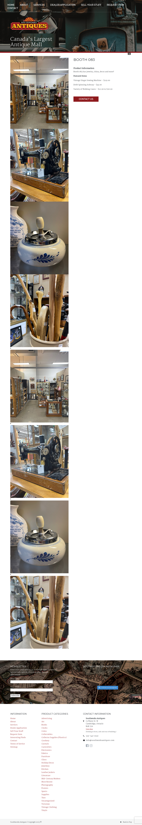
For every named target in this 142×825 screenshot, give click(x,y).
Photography (47, 784)
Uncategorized (47, 800)
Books (44, 724)
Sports (44, 790)
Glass (44, 759)
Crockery (45, 740)
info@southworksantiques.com (98, 739)
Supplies (45, 794)
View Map (89, 728)
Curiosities (46, 746)
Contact (12, 8)
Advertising (46, 718)
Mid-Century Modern (50, 778)
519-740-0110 (90, 735)
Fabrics (44, 752)
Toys (43, 797)
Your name (31, 680)
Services (39, 5)
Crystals (45, 743)
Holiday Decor (47, 762)
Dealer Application (62, 5)
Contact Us (86, 98)
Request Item (115, 5)
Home (10, 5)
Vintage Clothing (49, 806)
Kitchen (44, 768)
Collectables (46, 733)
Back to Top (126, 821)
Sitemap (14, 746)
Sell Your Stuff (91, 5)
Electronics (46, 749)
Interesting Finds (18, 737)
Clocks (44, 727)
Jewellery (45, 765)
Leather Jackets (48, 771)
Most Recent (46, 781)
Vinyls (44, 809)
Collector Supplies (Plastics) (54, 737)
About (24, 5)
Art (42, 721)
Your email (31, 688)
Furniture (45, 756)
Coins (44, 730)
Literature (45, 775)
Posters (44, 787)
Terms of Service (17, 743)
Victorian (45, 803)
